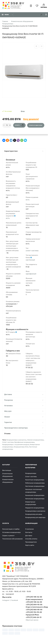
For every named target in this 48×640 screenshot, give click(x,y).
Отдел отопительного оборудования (36, 607)
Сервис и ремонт (8, 535)
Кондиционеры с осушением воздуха (15, 444)
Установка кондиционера (11, 532)
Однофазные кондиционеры (24, 442)
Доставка (23, 394)
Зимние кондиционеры (35, 440)
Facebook (14, 600)
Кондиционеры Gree (21, 447)
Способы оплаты (31, 539)
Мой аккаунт (46, 14)
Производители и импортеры (23, 428)
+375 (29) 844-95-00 (34, 605)
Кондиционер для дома (33, 514)
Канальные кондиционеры (34, 495)
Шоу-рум (23, 411)
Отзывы (23, 433)
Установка (23, 406)
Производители (31, 542)
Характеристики (23, 151)
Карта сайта (29, 545)
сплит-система (32, 251)
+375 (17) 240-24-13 (33, 617)
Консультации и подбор (10, 529)
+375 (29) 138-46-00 (34, 597)
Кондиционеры (30, 473)
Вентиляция (6, 470)
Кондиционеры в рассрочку (16, 440)
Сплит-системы (31, 476)
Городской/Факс (32, 615)
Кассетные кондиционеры (34, 480)
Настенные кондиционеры (35, 486)
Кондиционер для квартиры (35, 517)
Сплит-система (7, 442)
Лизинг (23, 417)
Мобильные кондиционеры (35, 483)
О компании (29, 529)
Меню (5, 14)
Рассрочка (23, 400)
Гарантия (23, 422)
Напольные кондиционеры (35, 499)
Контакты (28, 532)
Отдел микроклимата (34, 599)
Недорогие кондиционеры (34, 508)
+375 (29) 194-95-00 (34, 612)
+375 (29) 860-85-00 (34, 610)
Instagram (5, 600)
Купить (19, 125)
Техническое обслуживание (12, 539)
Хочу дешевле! (31, 119)
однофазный (31, 274)
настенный (30, 260)
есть (8, 218)
